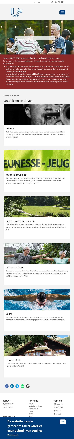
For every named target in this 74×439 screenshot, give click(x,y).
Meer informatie (13, 435)
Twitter (58, 411)
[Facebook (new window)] (52, 2)
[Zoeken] (57, 38)
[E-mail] (28, 386)
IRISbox (23, 72)
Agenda (31, 414)
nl (39, 2)
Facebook (59, 404)
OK (63, 422)
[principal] (62, 12)
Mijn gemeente (33, 409)
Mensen (31, 403)
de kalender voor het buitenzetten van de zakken (53, 77)
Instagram (59, 407)
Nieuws (31, 411)
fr (34, 2)
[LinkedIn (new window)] (62, 2)
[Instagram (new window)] (55, 2)
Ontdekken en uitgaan (35, 406)
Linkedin (58, 414)
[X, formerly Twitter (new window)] (59, 2)
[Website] (20, 72)
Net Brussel (39, 74)
